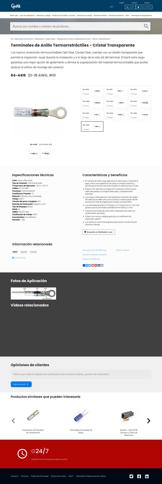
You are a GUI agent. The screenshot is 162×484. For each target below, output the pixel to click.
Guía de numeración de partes (95, 254)
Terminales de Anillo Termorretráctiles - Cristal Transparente (83, 39)
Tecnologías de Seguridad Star (141, 15)
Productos (29, 6)
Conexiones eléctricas (116, 15)
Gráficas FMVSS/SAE (91, 259)
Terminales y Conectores (44, 39)
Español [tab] (24, 252)
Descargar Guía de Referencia (94, 250)
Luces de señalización (27, 15)
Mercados (47, 6)
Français (134, 3)
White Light (14, 15)
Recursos (63, 6)
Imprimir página (122, 250)
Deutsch (147, 3)
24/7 (111, 6)
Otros (127, 15)
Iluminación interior (100, 15)
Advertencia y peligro (43, 15)
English (121, 3)
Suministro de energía (84, 15)
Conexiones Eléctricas (23, 39)
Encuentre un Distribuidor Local (98, 232)
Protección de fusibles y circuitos (63, 15)
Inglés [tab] (15, 252)
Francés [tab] (33, 252)
